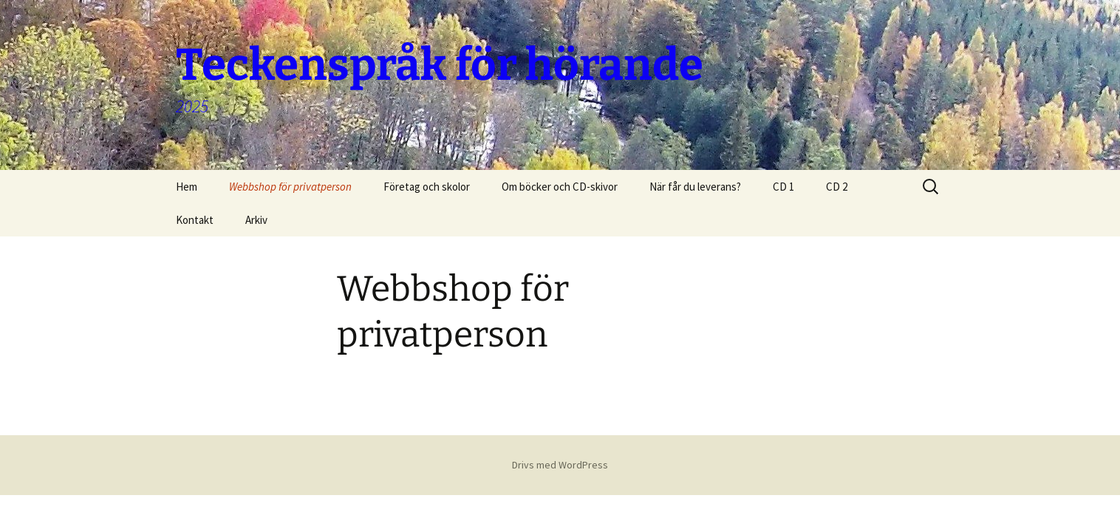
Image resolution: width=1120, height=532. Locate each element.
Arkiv (256, 220)
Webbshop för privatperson (290, 187)
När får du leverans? (695, 187)
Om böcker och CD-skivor (560, 187)
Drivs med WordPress (560, 464)
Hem (186, 187)
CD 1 (783, 187)
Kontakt (195, 220)
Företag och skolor (426, 187)
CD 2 (836, 187)
